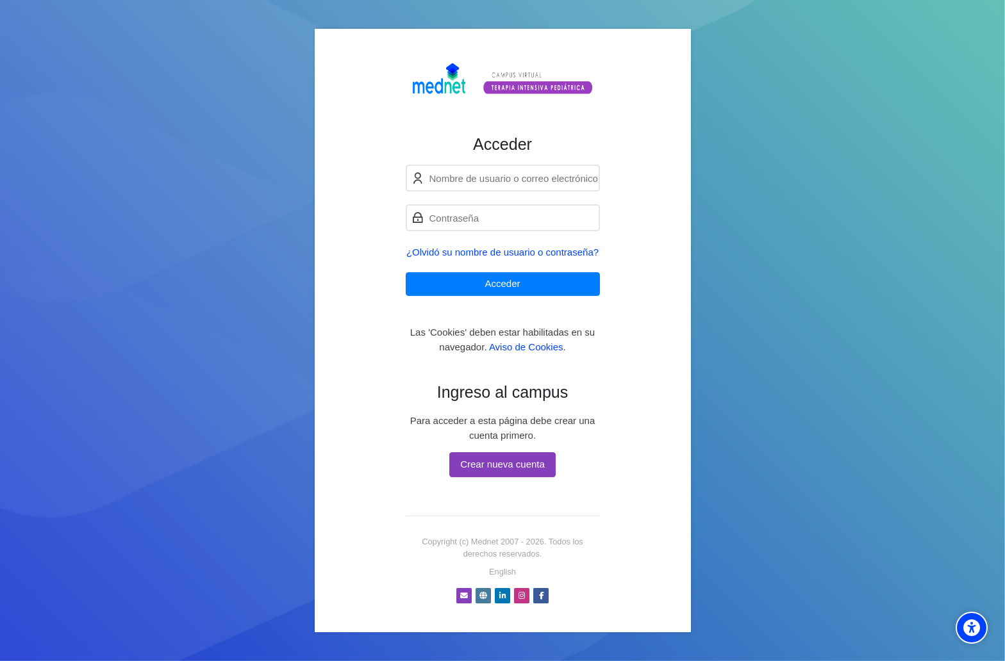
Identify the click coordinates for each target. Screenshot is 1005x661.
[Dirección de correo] (464, 595)
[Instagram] (521, 595)
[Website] (483, 595)
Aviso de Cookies (526, 346)
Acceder (502, 283)
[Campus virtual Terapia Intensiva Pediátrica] (503, 82)
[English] (502, 572)
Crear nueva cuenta (502, 464)
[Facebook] (541, 595)
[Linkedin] (502, 595)
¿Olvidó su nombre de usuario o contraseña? (502, 252)
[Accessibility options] (972, 628)
